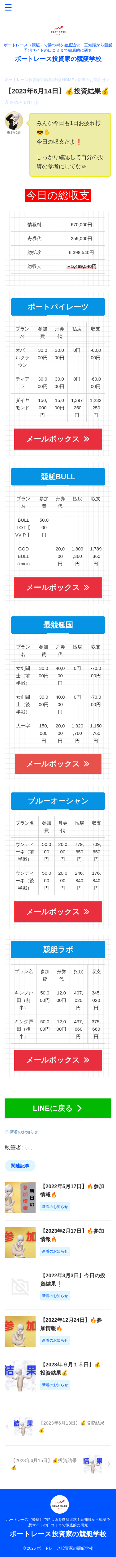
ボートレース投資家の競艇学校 (58, 58)
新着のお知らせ (24, 1132)
